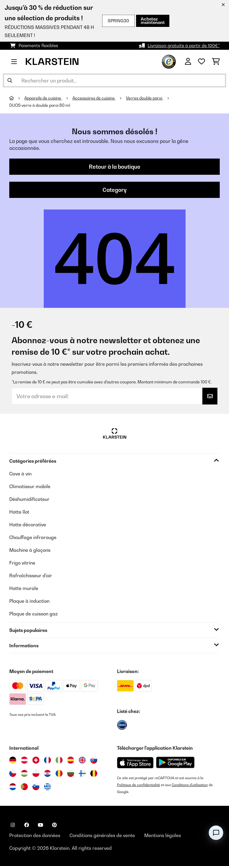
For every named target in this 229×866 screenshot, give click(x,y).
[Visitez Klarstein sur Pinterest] (54, 825)
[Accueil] (16, 98)
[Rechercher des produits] (114, 80)
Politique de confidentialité (138, 785)
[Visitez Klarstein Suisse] (35, 760)
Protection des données (34, 835)
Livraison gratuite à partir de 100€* (184, 45)
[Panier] (216, 61)
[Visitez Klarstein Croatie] (47, 773)
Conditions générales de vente (102, 835)
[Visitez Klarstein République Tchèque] (12, 773)
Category (114, 190)
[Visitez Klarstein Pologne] (35, 773)
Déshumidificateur (29, 499)
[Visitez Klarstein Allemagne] (12, 760)
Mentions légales (162, 835)
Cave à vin (20, 474)
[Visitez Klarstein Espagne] (70, 760)
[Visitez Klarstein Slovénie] (35, 786)
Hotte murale (23, 588)
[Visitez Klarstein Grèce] (47, 787)
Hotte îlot (19, 512)
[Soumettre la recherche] (10, 80)
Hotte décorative (27, 524)
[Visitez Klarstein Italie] (59, 760)
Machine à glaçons (29, 550)
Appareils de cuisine (43, 98)
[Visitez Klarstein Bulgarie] (70, 773)
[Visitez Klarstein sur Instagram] (12, 825)
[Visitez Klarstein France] (47, 760)
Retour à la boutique (114, 166)
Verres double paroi (144, 98)
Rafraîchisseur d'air (30, 575)
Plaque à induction (29, 601)
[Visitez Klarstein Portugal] (24, 786)
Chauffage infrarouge (32, 537)
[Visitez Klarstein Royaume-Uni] (82, 760)
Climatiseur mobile (29, 486)
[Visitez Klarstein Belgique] (93, 773)
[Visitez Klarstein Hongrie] (24, 773)
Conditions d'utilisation (190, 785)
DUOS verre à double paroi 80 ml (39, 105)
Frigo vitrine (22, 563)
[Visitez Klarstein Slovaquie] (93, 760)
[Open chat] (216, 832)
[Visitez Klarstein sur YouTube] (40, 825)
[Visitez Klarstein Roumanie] (59, 773)
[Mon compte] (188, 61)
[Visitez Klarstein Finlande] (82, 773)
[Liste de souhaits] (201, 61)
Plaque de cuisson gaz (33, 614)
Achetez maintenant (153, 20)
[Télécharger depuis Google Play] (175, 762)
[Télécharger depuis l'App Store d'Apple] (135, 762)
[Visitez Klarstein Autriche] (24, 760)
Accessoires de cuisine (94, 98)
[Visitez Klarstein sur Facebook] (26, 825)
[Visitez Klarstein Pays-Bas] (12, 786)
